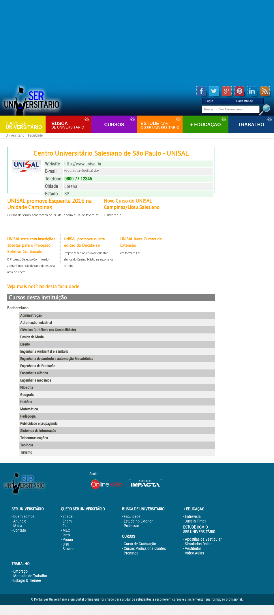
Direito (25, 344)
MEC (66, 530)
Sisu (66, 544)
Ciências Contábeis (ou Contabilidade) (48, 330)
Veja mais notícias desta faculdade (43, 286)
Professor (131, 525)
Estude (160, 125)
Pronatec (131, 553)
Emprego (20, 571)
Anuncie (19, 521)
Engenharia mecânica (35, 380)
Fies (66, 525)
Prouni (68, 539)
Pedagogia (27, 416)
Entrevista (193, 516)
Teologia (26, 445)
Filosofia (26, 387)
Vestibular (193, 548)
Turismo (26, 452)
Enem (67, 521)
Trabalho (251, 124)
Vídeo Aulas (194, 553)
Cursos (114, 124)
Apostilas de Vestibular (203, 539)
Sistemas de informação (38, 431)
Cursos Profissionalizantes (145, 548)
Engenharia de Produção (37, 366)
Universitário (25, 125)
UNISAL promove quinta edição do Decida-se (89, 252)
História (26, 402)
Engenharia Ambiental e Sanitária (44, 351)
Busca (70, 125)
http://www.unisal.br (83, 164)
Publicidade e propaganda (38, 423)
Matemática (29, 409)
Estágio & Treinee (27, 580)
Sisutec (68, 548)
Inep (66, 535)
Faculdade (35, 135)
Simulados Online (199, 544)
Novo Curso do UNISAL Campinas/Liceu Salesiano (142, 208)
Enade (68, 516)
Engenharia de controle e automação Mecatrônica (56, 358)
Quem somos (23, 516)
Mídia (17, 525)
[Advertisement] (137, 41)
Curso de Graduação (140, 544)
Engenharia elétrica (34, 373)
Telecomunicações (34, 438)
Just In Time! (195, 521)
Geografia (27, 395)
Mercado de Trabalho (30, 576)
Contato (19, 530)
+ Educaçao (205, 124)
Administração (31, 315)
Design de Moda (32, 337)
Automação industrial (36, 322)
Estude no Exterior (138, 521)
